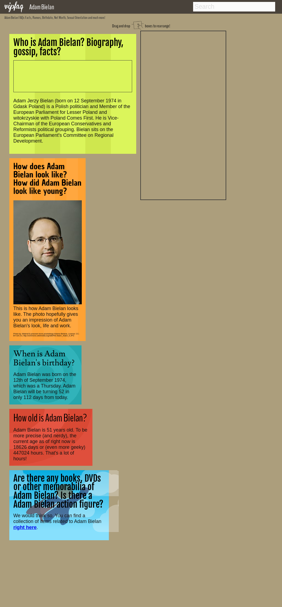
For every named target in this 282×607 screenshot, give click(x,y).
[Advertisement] (183, 115)
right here (25, 527)
